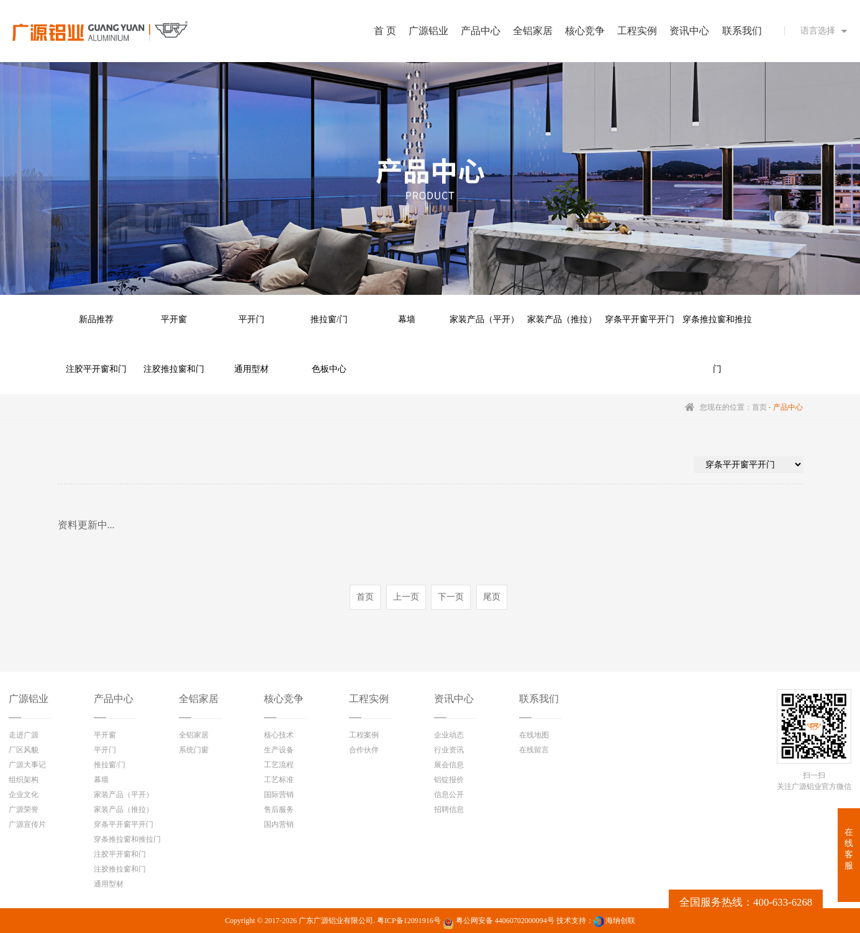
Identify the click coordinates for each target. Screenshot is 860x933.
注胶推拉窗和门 (173, 369)
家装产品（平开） (484, 319)
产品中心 (114, 698)
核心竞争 (284, 698)
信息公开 (449, 794)
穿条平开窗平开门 (639, 319)
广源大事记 (27, 764)
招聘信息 (449, 809)
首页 (759, 407)
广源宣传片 (27, 824)
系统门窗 (194, 750)
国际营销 (279, 794)
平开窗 (174, 319)
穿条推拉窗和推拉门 (717, 330)
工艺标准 (279, 779)
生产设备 (279, 750)
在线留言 (534, 750)
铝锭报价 (449, 779)
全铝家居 (199, 698)
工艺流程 (279, 764)
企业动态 (449, 735)
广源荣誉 (23, 809)
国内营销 (279, 824)
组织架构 (23, 779)
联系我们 (539, 698)
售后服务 (279, 809)
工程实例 (369, 698)
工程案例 (364, 735)
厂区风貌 (23, 750)
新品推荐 (96, 319)
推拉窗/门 (329, 319)
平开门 (251, 319)
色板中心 (329, 369)
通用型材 (251, 369)
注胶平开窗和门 (96, 369)
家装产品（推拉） (562, 319)
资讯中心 (454, 698)
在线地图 (534, 735)
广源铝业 (28, 698)
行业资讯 (449, 750)
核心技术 (279, 735)
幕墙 (406, 319)
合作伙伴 (364, 750)
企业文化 (23, 794)
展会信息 (449, 764)
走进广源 (23, 735)
